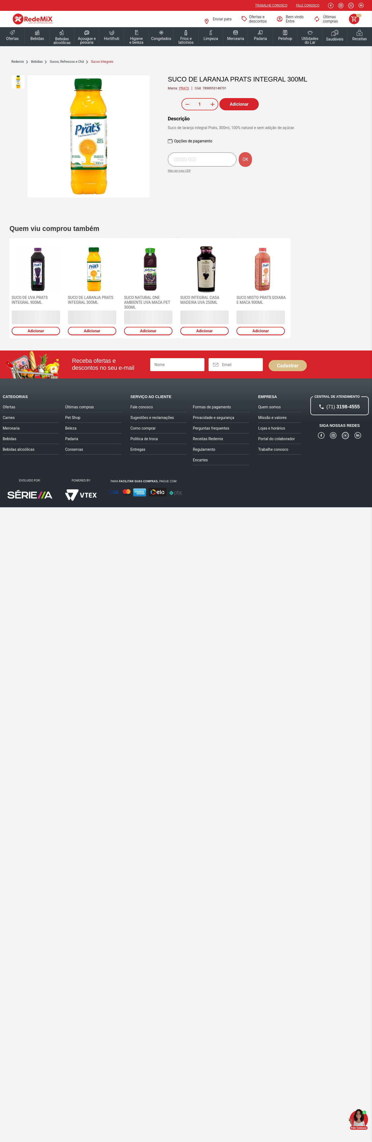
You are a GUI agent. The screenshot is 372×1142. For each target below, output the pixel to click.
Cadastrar (287, 365)
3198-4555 (343, 407)
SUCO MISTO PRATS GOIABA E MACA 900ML (261, 300)
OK (245, 159)
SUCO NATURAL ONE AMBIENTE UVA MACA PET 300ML (147, 302)
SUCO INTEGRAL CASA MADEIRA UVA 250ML (199, 300)
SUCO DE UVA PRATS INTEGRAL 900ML (30, 300)
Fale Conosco (307, 5)
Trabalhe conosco (271, 5)
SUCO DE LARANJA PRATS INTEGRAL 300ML (90, 300)
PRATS (184, 88)
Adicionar (239, 104)
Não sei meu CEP (179, 171)
